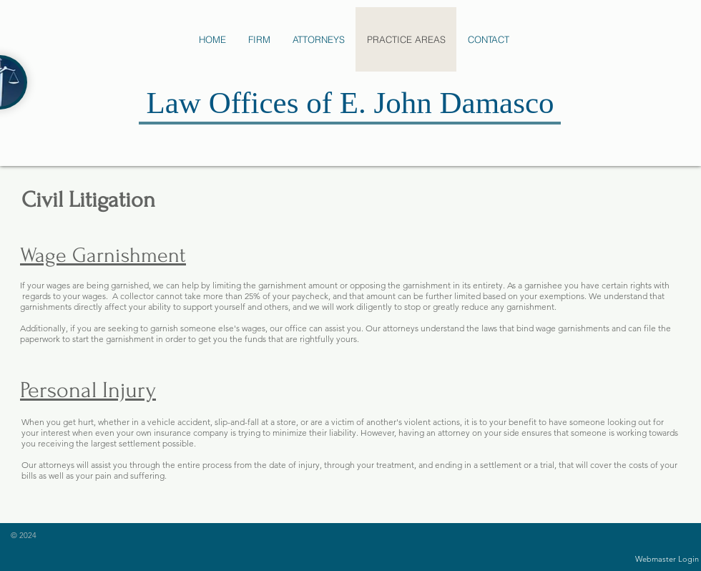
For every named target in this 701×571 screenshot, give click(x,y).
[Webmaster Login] (667, 559)
